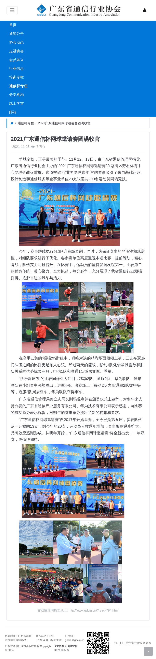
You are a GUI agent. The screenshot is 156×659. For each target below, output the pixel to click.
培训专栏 (16, 77)
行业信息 (16, 69)
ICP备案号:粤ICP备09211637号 (65, 648)
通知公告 (16, 34)
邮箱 (12, 112)
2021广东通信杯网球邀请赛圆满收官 (64, 123)
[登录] (145, 10)
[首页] (12, 123)
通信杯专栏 (17, 86)
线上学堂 (16, 103)
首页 (12, 25)
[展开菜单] (12, 10)
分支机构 (16, 95)
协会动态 (16, 42)
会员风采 (16, 60)
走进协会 (16, 51)
